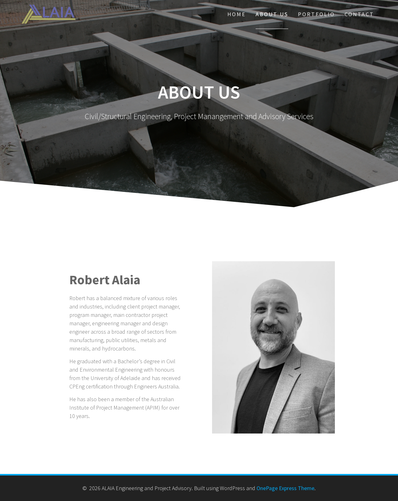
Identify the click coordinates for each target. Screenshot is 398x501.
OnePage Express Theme (285, 488)
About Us (272, 14)
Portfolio (316, 14)
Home (236, 14)
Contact (359, 14)
